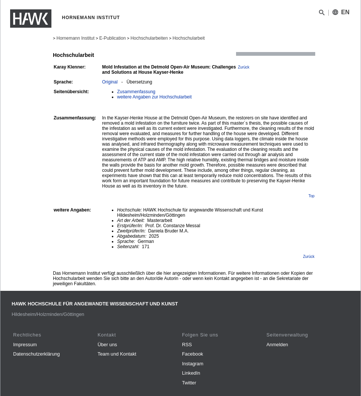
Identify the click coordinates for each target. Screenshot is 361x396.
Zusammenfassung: (75, 118)
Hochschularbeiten (149, 38)
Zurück (244, 67)
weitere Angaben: (72, 210)
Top (311, 196)
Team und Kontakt (117, 354)
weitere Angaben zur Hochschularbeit (154, 97)
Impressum (25, 344)
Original (109, 82)
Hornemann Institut (75, 38)
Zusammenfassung (136, 91)
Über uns (107, 344)
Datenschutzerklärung (36, 354)
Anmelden (277, 344)
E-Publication (112, 38)
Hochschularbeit (189, 38)
